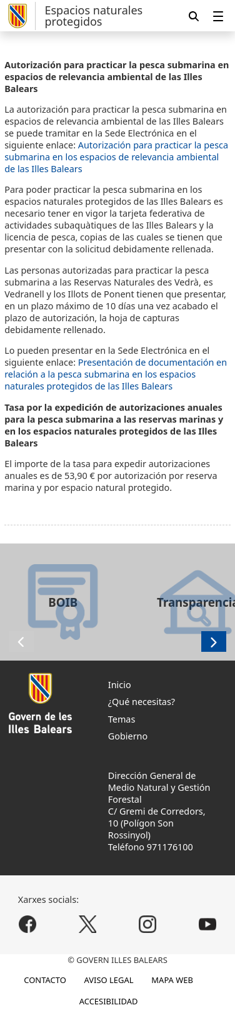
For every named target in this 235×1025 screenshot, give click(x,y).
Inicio (119, 685)
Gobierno (128, 736)
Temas (122, 719)
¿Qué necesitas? (141, 702)
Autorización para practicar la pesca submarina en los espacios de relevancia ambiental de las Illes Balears (116, 157)
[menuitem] (218, 16)
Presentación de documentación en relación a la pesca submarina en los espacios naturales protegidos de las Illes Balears (115, 374)
